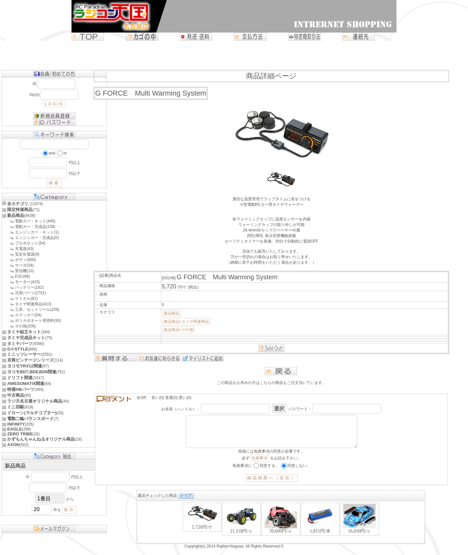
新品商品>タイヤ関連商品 (186, 321)
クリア (186, 502)
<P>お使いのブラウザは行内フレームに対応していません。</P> (281, 529)
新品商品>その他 (178, 329)
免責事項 (259, 464)
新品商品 (171, 313)
